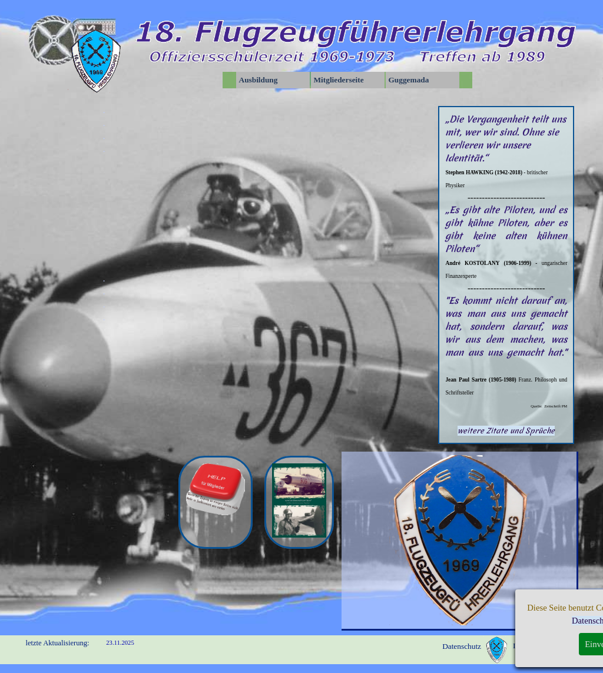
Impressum (530, 645)
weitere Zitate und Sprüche (506, 431)
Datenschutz (461, 646)
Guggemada (409, 79)
